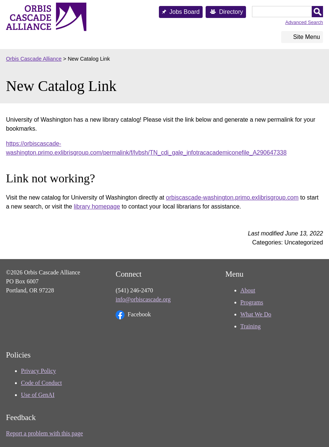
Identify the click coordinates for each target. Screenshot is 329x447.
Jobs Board (184, 12)
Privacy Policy (38, 371)
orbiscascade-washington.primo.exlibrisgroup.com (232, 197)
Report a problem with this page (44, 433)
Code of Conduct (41, 383)
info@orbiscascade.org (143, 299)
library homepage (97, 206)
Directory (231, 12)
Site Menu (306, 37)
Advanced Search (304, 22)
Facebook (133, 314)
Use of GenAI (38, 395)
